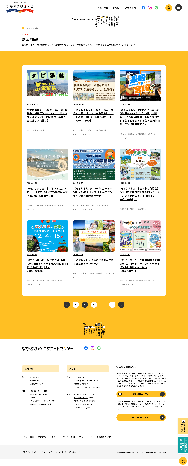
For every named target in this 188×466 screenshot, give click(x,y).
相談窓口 (116, 8)
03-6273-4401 (81, 405)
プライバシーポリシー (30, 459)
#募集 (41, 137)
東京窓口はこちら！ (141, 424)
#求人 (35, 137)
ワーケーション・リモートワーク (78, 444)
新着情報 (42, 444)
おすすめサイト (130, 8)
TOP (26, 35)
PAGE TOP (183, 461)
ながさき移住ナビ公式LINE (109, 52)
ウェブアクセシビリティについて (67, 459)
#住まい (91, 137)
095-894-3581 (35, 398)
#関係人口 (124, 216)
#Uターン (77, 141)
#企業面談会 (141, 288)
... (103, 311)
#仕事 (29, 137)
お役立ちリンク (104, 444)
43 (112, 311)
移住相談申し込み (141, 401)
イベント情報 (102, 8)
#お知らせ (39, 212)
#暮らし (82, 137)
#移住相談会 (101, 137)
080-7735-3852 (81, 401)
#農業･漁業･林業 (93, 212)
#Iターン (86, 141)
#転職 (93, 216)
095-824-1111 (35, 401)
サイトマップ (47, 459)
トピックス (54, 444)
